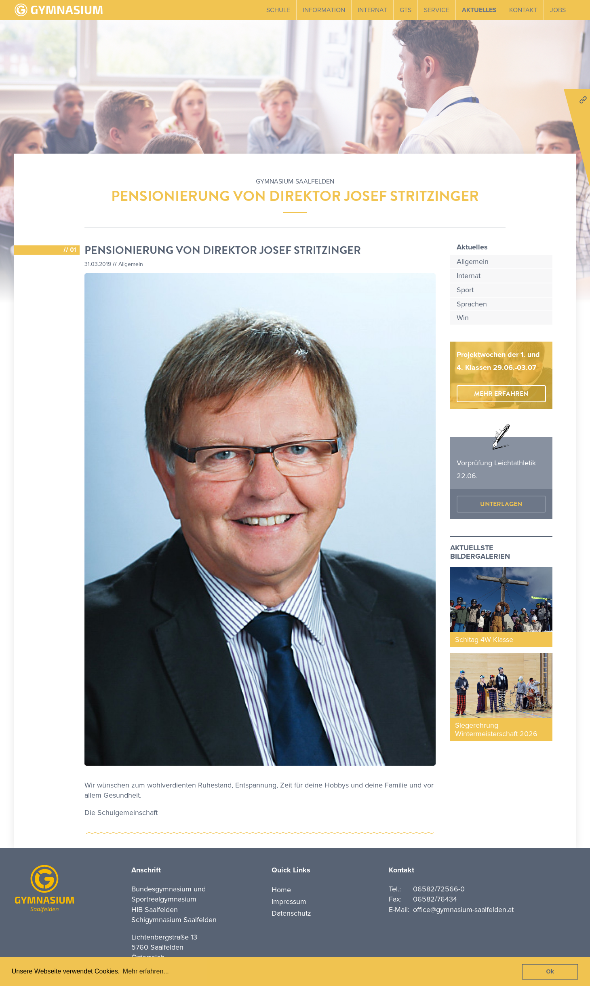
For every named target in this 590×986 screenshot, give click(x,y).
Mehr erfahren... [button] (146, 971)
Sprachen (472, 304)
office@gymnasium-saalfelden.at (463, 909)
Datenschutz (291, 913)
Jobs (558, 10)
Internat (372, 10)
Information (324, 10)
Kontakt (523, 10)
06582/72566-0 (439, 889)
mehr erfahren (501, 394)
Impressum (289, 901)
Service (436, 10)
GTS (405, 10)
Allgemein (473, 261)
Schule (278, 10)
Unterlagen (501, 504)
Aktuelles (479, 10)
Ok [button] (550, 971)
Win (463, 317)
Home (281, 889)
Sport (465, 289)
